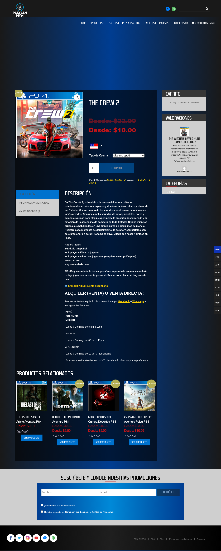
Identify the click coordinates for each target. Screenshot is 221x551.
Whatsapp (138, 301)
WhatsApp (56, 538)
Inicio (83, 22)
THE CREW (140, 180)
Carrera (110, 180)
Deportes (118, 180)
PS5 (102, 22)
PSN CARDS (140, 539)
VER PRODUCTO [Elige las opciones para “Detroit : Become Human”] (67, 442)
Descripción (27, 194)
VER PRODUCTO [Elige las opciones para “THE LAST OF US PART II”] (32, 437)
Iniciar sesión (181, 22)
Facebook (124, 301)
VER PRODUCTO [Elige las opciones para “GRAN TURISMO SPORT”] (103, 442)
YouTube (38, 538)
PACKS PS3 (164, 22)
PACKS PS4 (150, 22)
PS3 (117, 22)
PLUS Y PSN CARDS (131, 22)
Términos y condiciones (76, 512)
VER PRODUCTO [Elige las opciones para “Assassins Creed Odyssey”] (139, 442)
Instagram (29, 538)
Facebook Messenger (47, 538)
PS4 (110, 22)
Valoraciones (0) (30, 211)
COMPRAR (117, 168)
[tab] (37, 194)
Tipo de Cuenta (98, 156)
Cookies (201, 539)
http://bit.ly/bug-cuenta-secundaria (88, 285)
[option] (184, 150)
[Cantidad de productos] (94, 168)
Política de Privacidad (102, 512)
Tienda (93, 22)
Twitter (20, 538)
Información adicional (34, 203)
